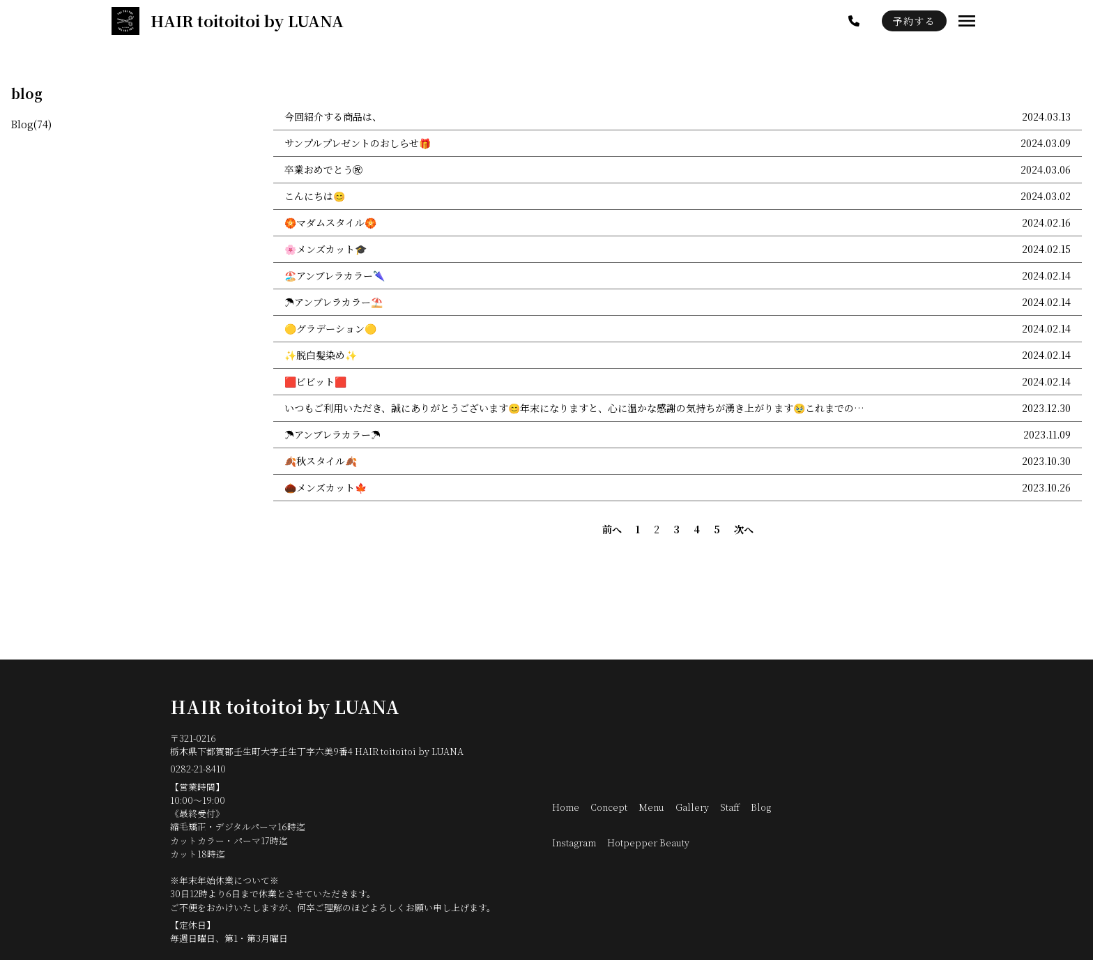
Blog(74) (31, 124)
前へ (612, 529)
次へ (744, 529)
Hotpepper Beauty (648, 842)
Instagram (574, 842)
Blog (761, 807)
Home (565, 807)
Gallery (692, 807)
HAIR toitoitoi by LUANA (284, 706)
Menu (651, 807)
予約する (914, 21)
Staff (730, 807)
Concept (608, 807)
